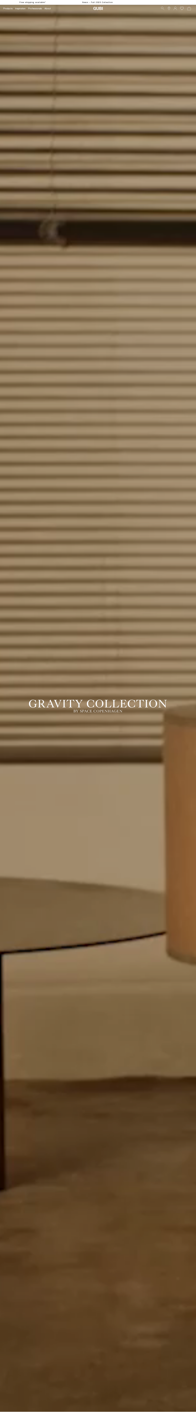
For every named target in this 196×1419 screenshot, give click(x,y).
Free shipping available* (32, 2)
